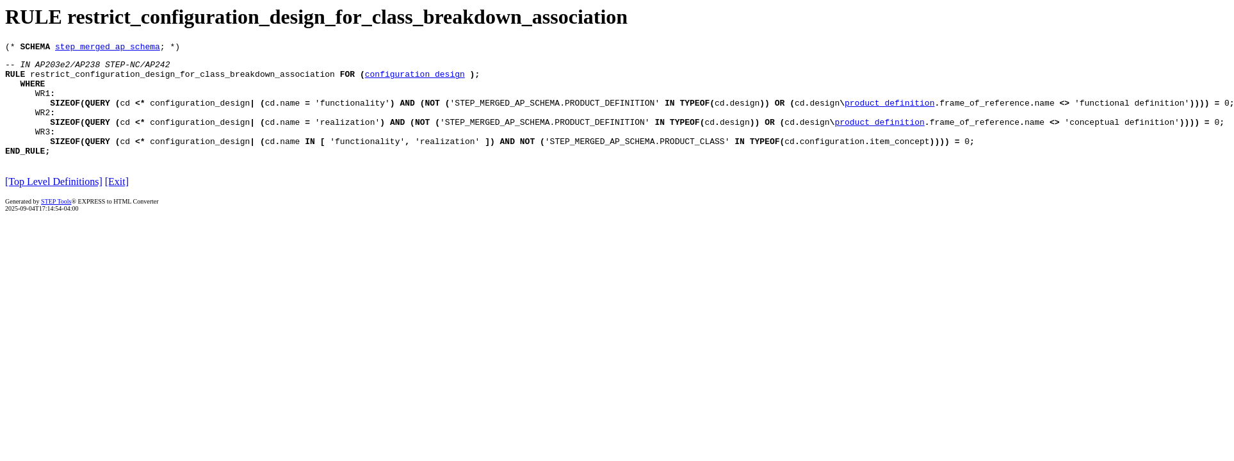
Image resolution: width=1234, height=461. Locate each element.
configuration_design (415, 79)
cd (125, 114)
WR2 (42, 125)
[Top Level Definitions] (53, 202)
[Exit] (117, 202)
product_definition (889, 114)
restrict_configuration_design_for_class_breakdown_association (182, 79)
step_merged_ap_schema (107, 48)
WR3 (42, 148)
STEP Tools (56, 222)
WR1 (42, 102)
